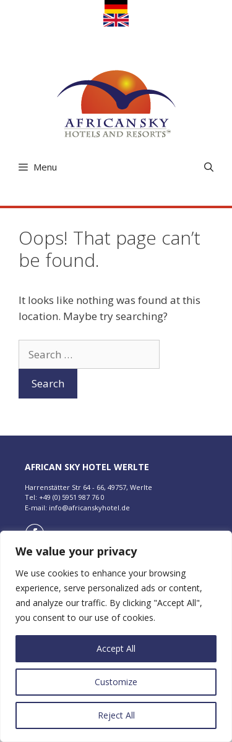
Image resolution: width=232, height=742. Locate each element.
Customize (116, 682)
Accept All (116, 648)
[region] (116, 636)
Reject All (116, 715)
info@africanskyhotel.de (89, 507)
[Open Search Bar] (209, 167)
